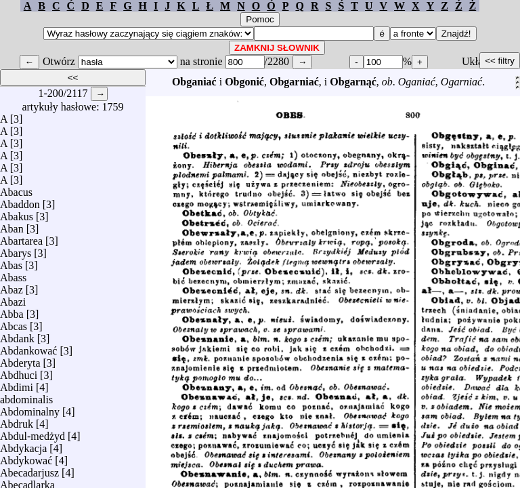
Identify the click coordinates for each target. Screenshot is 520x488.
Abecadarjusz (29, 469)
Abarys (15, 250)
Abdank (17, 335)
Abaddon (20, 201)
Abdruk (16, 420)
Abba (12, 311)
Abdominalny (30, 408)
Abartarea (21, 237)
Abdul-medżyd (32, 433)
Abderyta (20, 359)
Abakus (16, 213)
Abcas (13, 323)
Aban (12, 225)
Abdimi (16, 384)
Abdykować (26, 457)
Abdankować (28, 347)
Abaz (11, 286)
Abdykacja (23, 445)
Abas (11, 262)
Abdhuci (18, 372)
